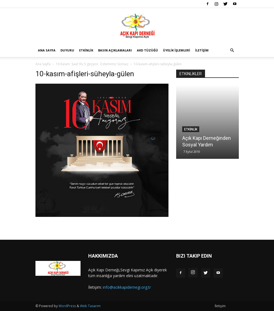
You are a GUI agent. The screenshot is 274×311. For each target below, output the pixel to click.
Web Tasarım (90, 306)
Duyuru (67, 50)
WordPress (67, 306)
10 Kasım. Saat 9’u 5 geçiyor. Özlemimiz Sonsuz (92, 64)
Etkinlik (86, 50)
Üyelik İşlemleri (176, 50)
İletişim (202, 50)
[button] (232, 50)
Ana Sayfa (47, 50)
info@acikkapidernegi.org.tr (127, 287)
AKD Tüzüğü (147, 50)
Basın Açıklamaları (115, 50)
